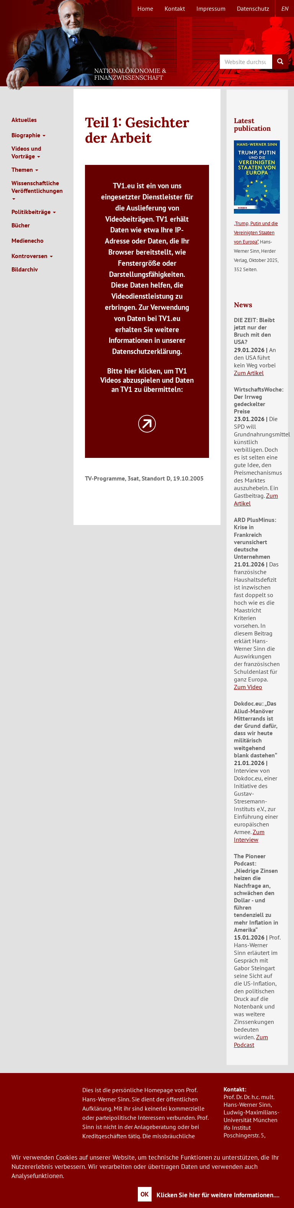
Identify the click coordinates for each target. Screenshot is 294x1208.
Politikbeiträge (33, 212)
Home (145, 8)
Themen (24, 169)
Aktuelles (24, 119)
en (284, 8)
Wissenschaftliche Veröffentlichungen (37, 189)
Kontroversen (32, 256)
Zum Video (248, 687)
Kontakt (175, 8)
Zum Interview (249, 835)
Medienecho (27, 240)
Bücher (20, 225)
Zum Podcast (251, 1040)
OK (144, 1194)
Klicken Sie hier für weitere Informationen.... (218, 1195)
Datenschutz (253, 8)
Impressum (210, 8)
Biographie (28, 135)
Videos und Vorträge (26, 152)
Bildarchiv (24, 269)
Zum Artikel (249, 373)
